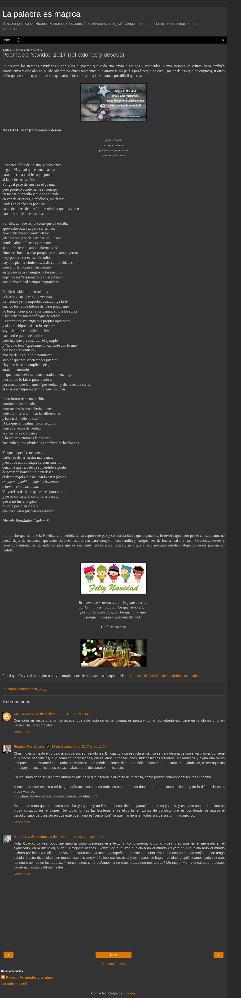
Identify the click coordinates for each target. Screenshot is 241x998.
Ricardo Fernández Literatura (29, 977)
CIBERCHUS (24, 714)
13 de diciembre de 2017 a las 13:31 (75, 837)
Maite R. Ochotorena (30, 837)
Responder (22, 732)
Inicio (113, 954)
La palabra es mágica (41, 13)
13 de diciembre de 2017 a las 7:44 (62, 714)
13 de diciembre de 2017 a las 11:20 (79, 746)
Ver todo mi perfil (14, 984)
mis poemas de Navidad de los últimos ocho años (162, 676)
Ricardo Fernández (29, 746)
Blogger (129, 993)
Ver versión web (113, 964)
